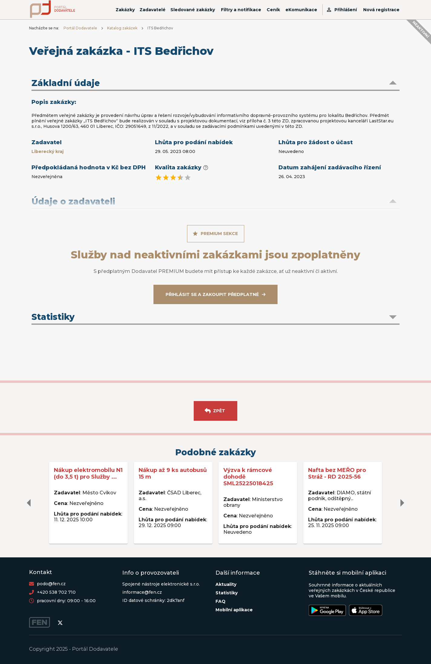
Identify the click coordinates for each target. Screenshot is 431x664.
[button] (215, 83)
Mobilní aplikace (234, 610)
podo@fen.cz (51, 583)
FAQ (220, 601)
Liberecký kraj (47, 151)
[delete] (29, 503)
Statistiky (227, 593)
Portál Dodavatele (80, 28)
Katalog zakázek (122, 28)
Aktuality (226, 584)
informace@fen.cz (142, 592)
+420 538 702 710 (56, 592)
